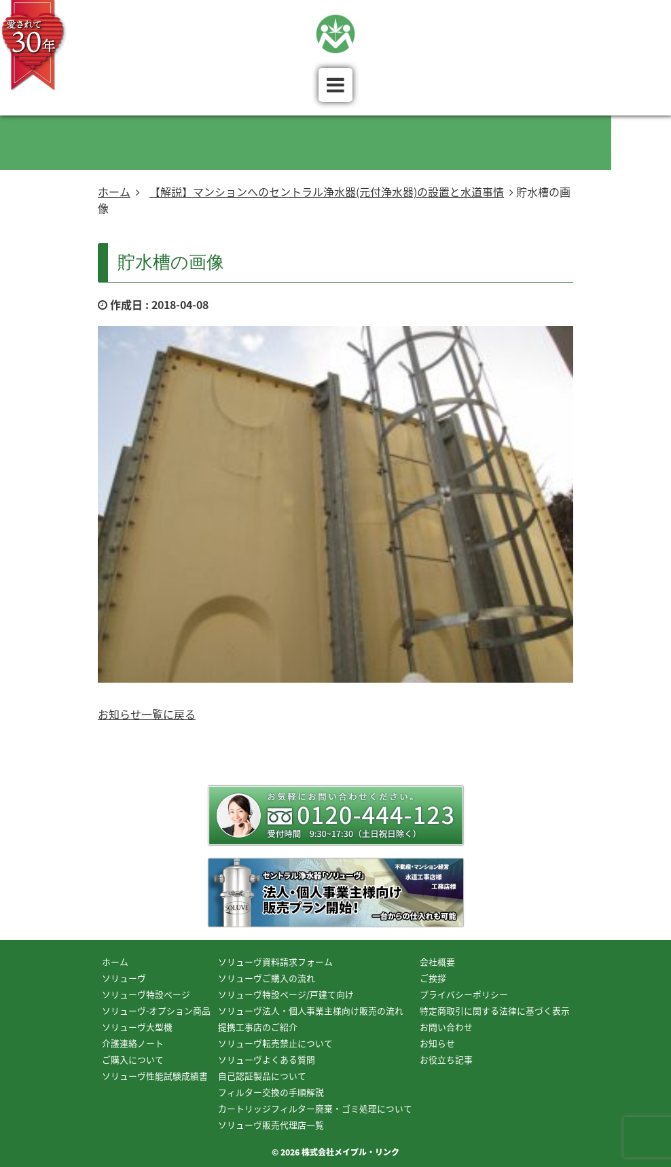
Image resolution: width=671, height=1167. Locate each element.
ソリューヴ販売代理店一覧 (271, 1124)
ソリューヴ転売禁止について (275, 1043)
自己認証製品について (262, 1075)
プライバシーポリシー (464, 994)
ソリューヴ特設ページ (146, 994)
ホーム (114, 191)
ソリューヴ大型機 (137, 1026)
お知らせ (437, 1043)
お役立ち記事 (446, 1059)
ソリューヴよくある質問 (266, 1059)
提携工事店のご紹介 (257, 1026)
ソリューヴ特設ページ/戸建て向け (286, 994)
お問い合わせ (446, 1026)
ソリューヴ (124, 977)
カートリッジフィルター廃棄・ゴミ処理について (315, 1108)
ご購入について (133, 1059)
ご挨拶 (433, 977)
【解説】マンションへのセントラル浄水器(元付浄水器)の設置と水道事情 (326, 191)
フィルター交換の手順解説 (271, 1091)
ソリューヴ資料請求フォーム (275, 961)
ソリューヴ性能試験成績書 (155, 1075)
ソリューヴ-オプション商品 (156, 1010)
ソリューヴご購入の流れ (266, 977)
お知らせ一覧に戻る (147, 714)
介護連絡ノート (133, 1043)
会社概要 (437, 961)
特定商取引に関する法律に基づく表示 (495, 1010)
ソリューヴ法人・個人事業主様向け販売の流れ (310, 1010)
